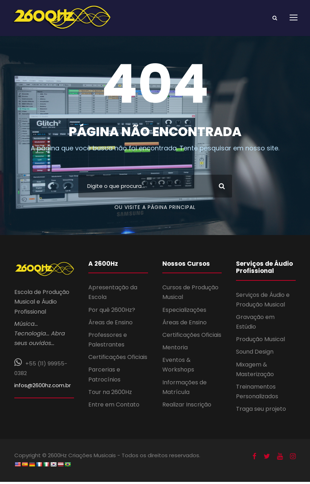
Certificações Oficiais (117, 359)
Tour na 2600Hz (110, 394)
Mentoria (175, 350)
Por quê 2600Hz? (111, 312)
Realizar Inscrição (186, 407)
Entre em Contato (113, 407)
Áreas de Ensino (110, 325)
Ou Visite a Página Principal (155, 209)
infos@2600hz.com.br (42, 387)
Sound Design (255, 354)
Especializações (184, 312)
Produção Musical (260, 342)
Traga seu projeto (261, 411)
